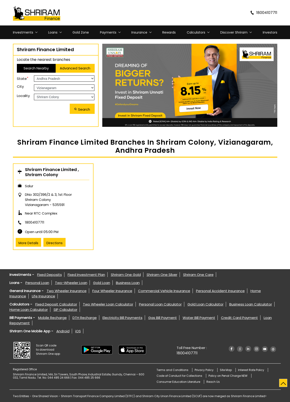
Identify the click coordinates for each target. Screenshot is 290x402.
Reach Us (213, 382)
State (22, 78)
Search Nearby (36, 68)
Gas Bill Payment (162, 317)
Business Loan (128, 282)
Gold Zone (80, 32)
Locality (23, 96)
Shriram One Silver (162, 274)
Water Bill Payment (199, 317)
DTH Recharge (84, 317)
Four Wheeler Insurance (112, 290)
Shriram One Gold (126, 274)
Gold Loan (101, 282)
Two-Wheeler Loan (71, 282)
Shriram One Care (198, 274)
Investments (23, 32)
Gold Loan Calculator (205, 304)
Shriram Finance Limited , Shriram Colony (52, 172)
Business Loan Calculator (250, 304)
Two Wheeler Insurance (67, 290)
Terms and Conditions (172, 370)
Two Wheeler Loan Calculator (108, 304)
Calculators (196, 32)
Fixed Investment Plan (86, 274)
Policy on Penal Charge (228, 376)
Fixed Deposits (49, 274)
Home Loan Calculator (28, 309)
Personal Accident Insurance (220, 290)
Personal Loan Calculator (160, 304)
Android (62, 331)
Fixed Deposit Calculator (56, 304)
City (20, 86)
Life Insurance (43, 296)
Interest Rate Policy (251, 370)
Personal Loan (37, 282)
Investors (270, 32)
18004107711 (34, 222)
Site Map (226, 370)
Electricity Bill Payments (122, 317)
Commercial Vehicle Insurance (164, 290)
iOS (78, 331)
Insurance (139, 32)
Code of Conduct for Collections (179, 376)
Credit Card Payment (239, 317)
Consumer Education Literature (178, 382)
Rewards (169, 32)
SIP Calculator (65, 309)
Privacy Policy (204, 370)
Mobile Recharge (52, 317)
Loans (52, 32)
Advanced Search (75, 68)
